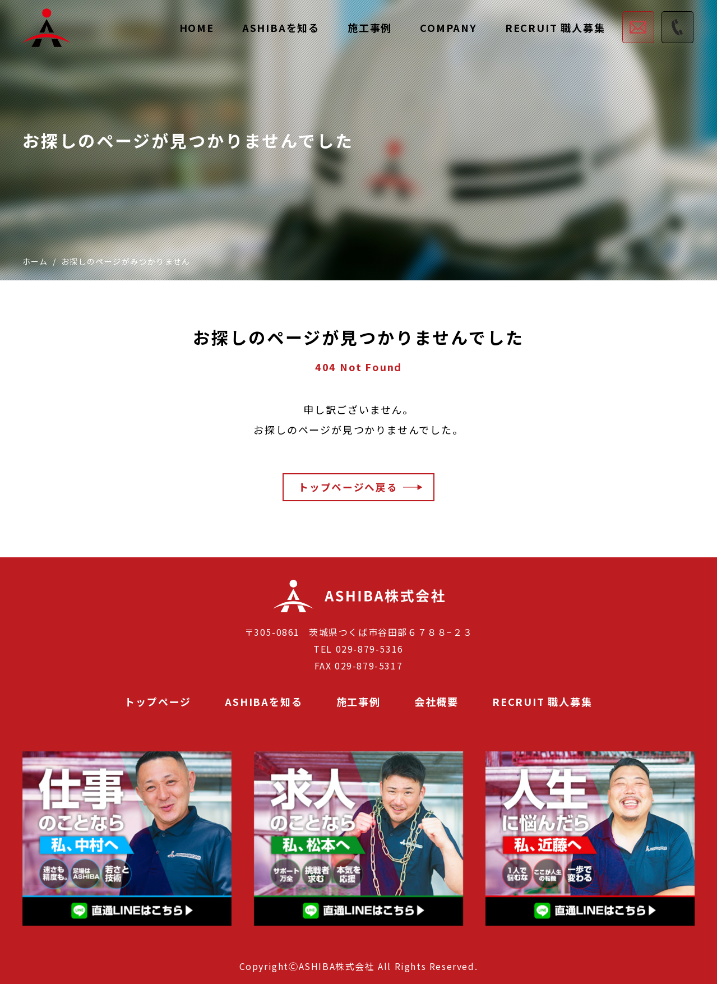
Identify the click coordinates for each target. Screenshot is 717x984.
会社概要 (436, 702)
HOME (196, 27)
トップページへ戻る (347, 486)
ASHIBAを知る (281, 27)
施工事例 (370, 27)
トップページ (157, 702)
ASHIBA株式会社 (311, 611)
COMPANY (448, 27)
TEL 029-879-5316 (358, 648)
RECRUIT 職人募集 (555, 27)
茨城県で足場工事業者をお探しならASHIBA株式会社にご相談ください (46, 27)
